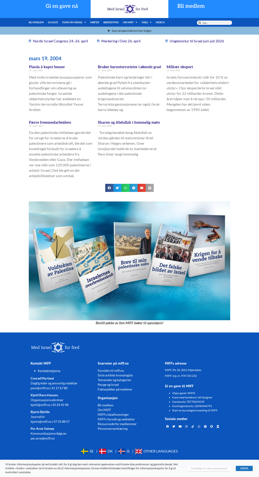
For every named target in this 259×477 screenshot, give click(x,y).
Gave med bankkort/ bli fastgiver (192, 397)
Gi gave (53, 22)
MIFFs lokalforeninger (113, 414)
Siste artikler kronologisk (115, 375)
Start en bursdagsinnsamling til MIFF (195, 410)
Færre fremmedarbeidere (50, 122)
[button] (109, 188)
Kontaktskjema (49, 371)
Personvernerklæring (113, 429)
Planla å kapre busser (47, 67)
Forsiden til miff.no (111, 370)
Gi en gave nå (62, 6)
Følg (147, 22)
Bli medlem (191, 6)
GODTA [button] (244, 468)
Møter (94, 22)
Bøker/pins (111, 22)
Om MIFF (130, 22)
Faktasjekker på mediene (115, 389)
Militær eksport (180, 67)
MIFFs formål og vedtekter (116, 419)
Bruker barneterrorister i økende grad (129, 67)
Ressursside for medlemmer (117, 424)
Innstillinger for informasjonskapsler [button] (209, 468)
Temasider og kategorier (114, 380)
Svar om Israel (74, 22)
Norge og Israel (108, 385)
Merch (160, 22)
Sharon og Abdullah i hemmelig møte (129, 122)
